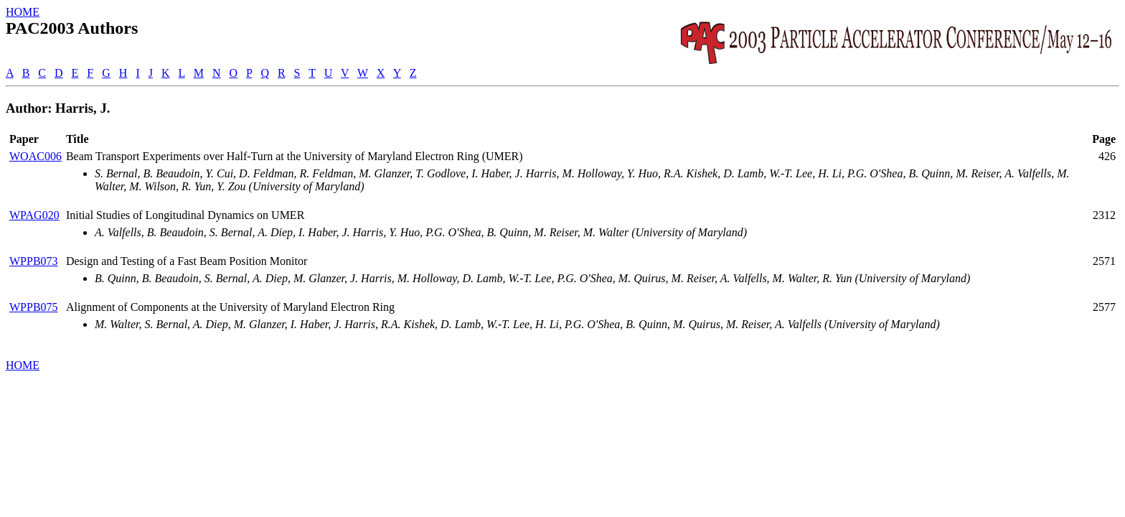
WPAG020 (34, 215)
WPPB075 (33, 307)
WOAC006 (35, 156)
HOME (22, 12)
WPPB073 (33, 261)
